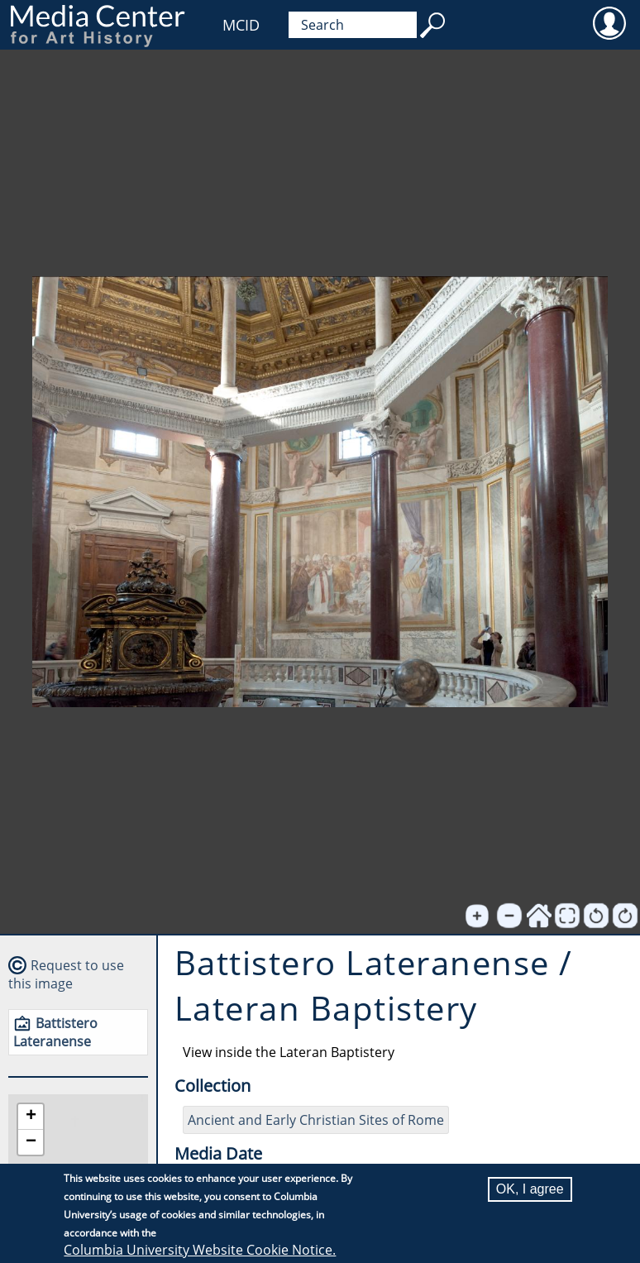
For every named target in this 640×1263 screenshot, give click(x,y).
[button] (30, 1117)
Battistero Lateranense (55, 1032)
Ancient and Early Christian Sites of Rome (316, 1120)
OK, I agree (530, 1189)
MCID (241, 25)
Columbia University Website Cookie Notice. (200, 1250)
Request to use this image (66, 974)
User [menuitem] (609, 22)
